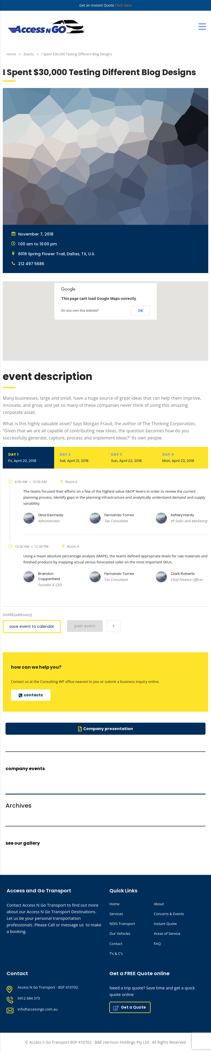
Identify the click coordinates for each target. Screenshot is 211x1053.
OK (140, 310)
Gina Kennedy (50, 515)
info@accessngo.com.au (37, 1009)
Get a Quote (129, 1007)
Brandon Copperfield (49, 576)
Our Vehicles (119, 933)
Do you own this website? (80, 311)
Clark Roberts (183, 573)
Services (116, 914)
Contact (115, 943)
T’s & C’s (116, 953)
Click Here (123, 5)
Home (11, 54)
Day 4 (182, 457)
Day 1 (28, 457)
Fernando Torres (119, 515)
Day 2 (80, 457)
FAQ (157, 943)
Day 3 (131, 457)
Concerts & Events (169, 914)
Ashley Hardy (182, 515)
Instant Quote (165, 923)
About (159, 904)
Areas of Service (167, 933)
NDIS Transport (122, 923)
